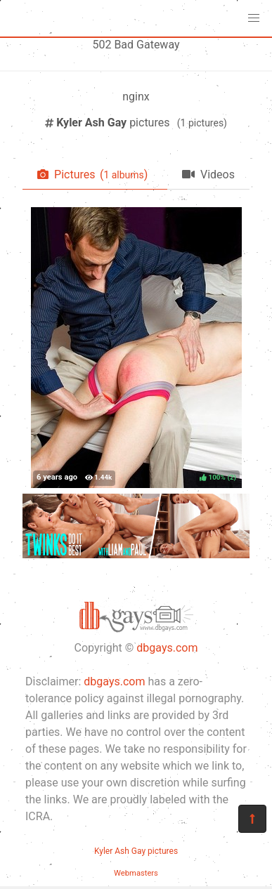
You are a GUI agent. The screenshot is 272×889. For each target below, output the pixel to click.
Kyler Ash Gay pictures (136, 851)
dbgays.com (166, 647)
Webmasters (136, 873)
